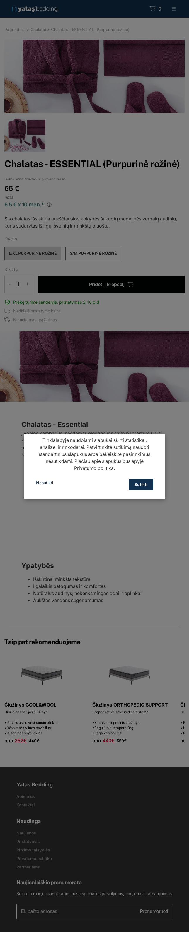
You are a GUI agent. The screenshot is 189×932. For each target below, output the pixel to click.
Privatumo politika (94, 468)
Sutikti (140, 484)
